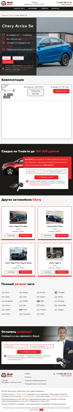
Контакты (55, 8)
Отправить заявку (46, 177)
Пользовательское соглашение (35, 384)
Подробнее (11, 235)
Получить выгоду (35, 92)
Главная (4, 15)
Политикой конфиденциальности (16, 70)
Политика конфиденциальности (36, 380)
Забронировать (25, 235)
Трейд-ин (44, 8)
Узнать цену (61, 91)
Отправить (8, 62)
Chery (11, 15)
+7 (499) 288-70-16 (64, 2)
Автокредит (32, 8)
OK (41, 410)
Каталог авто (19, 8)
